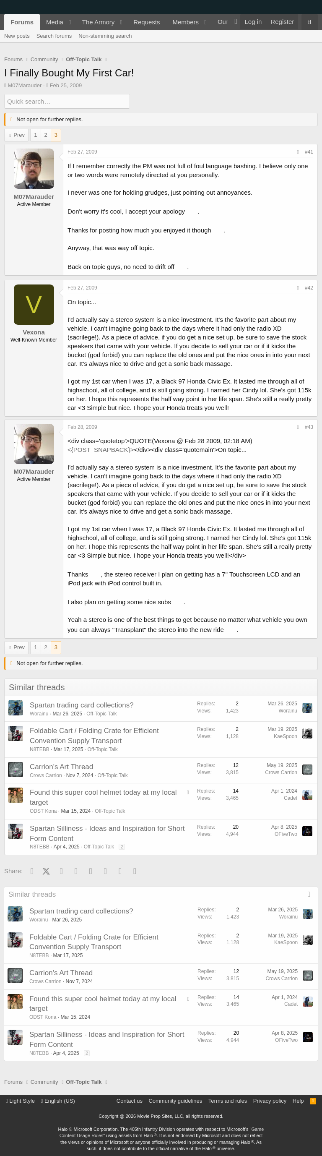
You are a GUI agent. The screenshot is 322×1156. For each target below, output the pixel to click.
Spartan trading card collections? (82, 705)
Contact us (130, 1101)
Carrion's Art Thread (61, 767)
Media (54, 22)
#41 (309, 152)
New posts (17, 36)
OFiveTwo (286, 834)
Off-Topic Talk (101, 713)
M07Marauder (25, 85)
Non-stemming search (105, 36)
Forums (22, 22)
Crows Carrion (46, 775)
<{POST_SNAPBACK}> (101, 449)
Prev (19, 135)
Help (298, 1101)
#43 (309, 427)
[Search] (309, 22)
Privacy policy (269, 1101)
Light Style (20, 1101)
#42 (309, 288)
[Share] (298, 152)
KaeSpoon (285, 736)
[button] (70, 22)
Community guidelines (175, 1101)
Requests (146, 22)
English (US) (58, 1101)
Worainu (39, 713)
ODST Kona (43, 811)
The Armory (98, 22)
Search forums (54, 36)
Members (186, 22)
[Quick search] (67, 101)
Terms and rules (227, 1101)
